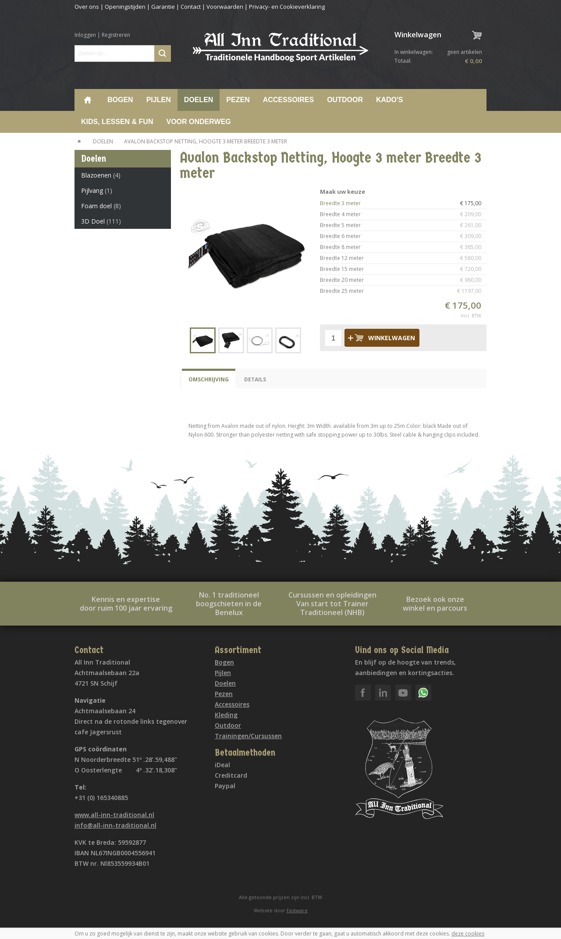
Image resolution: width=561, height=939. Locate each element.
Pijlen (158, 99)
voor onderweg (198, 121)
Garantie (163, 7)
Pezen (237, 99)
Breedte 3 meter (403, 203)
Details (255, 379)
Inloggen (85, 35)
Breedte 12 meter (403, 258)
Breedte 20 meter (403, 280)
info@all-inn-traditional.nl (115, 825)
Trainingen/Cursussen (248, 736)
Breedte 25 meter (403, 291)
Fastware (297, 910)
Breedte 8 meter (403, 247)
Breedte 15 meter (403, 269)
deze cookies (467, 933)
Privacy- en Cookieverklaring (287, 7)
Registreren (116, 35)
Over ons (87, 7)
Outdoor (345, 99)
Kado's (389, 99)
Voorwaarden (224, 7)
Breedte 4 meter (403, 214)
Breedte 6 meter (403, 236)
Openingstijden (125, 7)
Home (88, 100)
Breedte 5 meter (403, 225)
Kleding (226, 715)
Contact (191, 7)
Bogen (120, 99)
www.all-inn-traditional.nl (114, 815)
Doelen (198, 99)
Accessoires (288, 99)
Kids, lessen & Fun (117, 121)
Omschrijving (208, 379)
